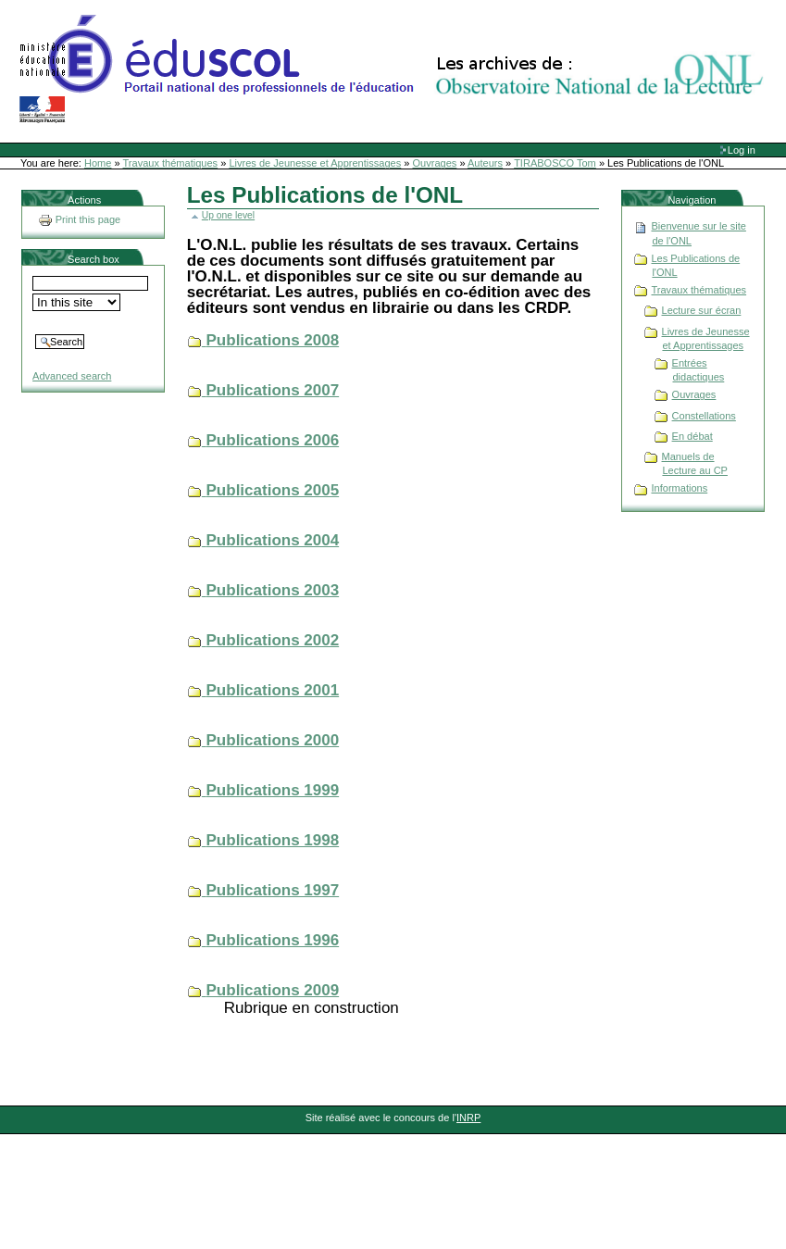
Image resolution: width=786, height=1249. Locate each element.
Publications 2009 (273, 990)
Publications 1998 (273, 840)
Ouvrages (435, 163)
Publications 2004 (273, 540)
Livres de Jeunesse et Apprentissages (315, 163)
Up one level (228, 215)
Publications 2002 (273, 640)
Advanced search (71, 375)
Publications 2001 (273, 690)
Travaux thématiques (170, 163)
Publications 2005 (273, 490)
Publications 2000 (273, 740)
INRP (468, 1117)
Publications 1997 (273, 890)
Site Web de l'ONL (395, 69)
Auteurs (485, 163)
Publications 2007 (273, 390)
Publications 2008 (273, 340)
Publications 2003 (273, 590)
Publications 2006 (273, 440)
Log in (741, 150)
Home (97, 163)
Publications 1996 (273, 940)
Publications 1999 (273, 790)
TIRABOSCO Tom (555, 163)
